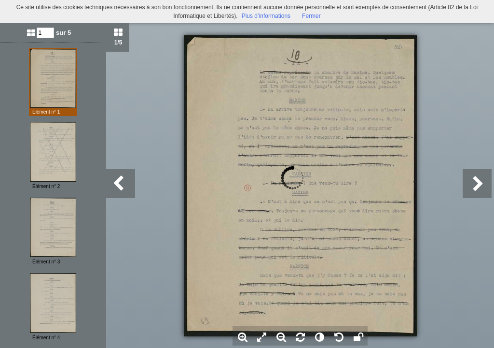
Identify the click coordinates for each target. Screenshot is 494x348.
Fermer (311, 16)
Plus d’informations (266, 16)
